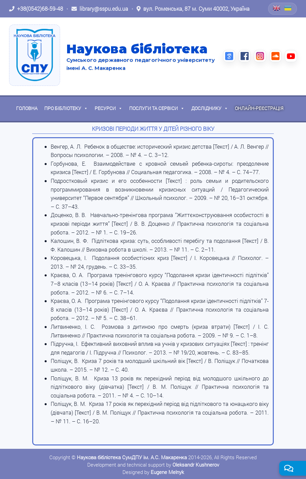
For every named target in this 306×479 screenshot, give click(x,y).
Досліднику (209, 108)
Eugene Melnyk (167, 472)
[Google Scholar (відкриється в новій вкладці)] (229, 56)
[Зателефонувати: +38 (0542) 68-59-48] (36, 8)
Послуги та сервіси (157, 108)
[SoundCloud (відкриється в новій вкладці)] (275, 56)
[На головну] (34, 55)
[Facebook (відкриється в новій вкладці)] (245, 56)
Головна (27, 108)
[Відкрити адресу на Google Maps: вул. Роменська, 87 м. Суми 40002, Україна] (193, 8)
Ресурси (108, 108)
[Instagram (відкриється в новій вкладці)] (260, 56)
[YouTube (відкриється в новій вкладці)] (291, 56)
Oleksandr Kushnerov (195, 464)
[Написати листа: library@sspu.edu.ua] (99, 8)
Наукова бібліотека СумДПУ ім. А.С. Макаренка (132, 457)
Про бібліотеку (66, 108)
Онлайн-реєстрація (259, 108)
